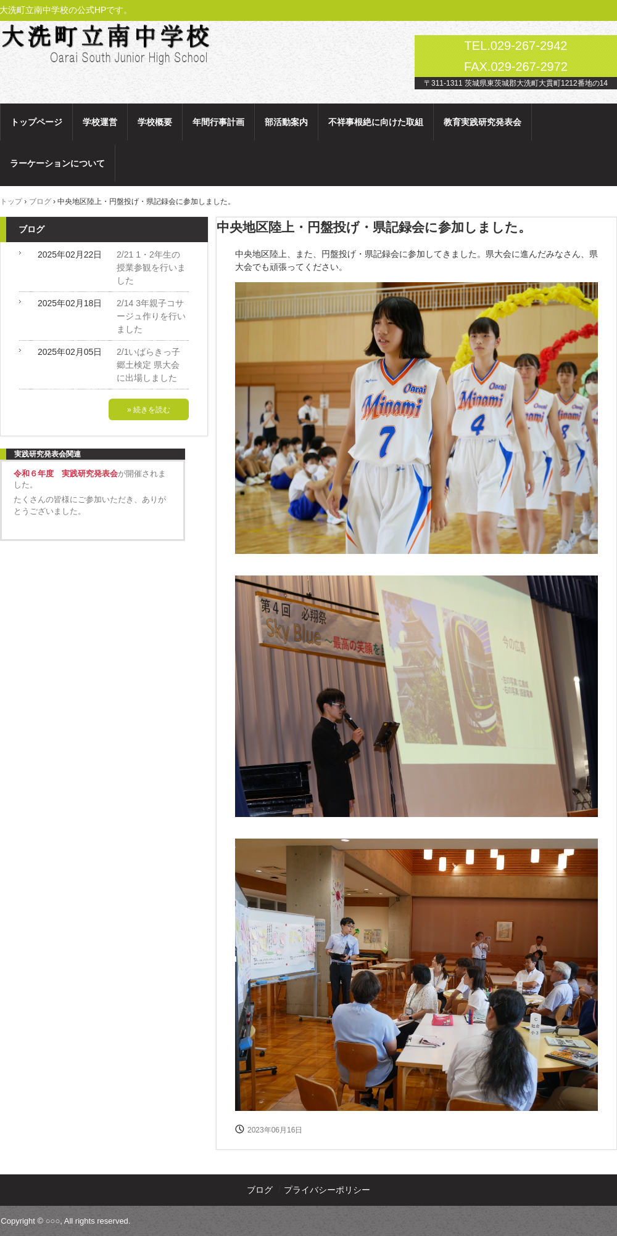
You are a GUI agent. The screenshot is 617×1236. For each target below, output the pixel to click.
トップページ (36, 122)
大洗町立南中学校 (123, 42)
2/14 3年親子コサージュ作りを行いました (151, 316)
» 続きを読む (148, 409)
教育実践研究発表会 (482, 122)
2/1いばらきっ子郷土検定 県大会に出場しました (148, 365)
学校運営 (100, 122)
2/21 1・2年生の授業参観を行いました (151, 267)
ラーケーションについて (57, 163)
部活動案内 (286, 122)
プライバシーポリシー (327, 1190)
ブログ (31, 229)
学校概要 (155, 122)
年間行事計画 (218, 122)
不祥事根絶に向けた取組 (375, 122)
